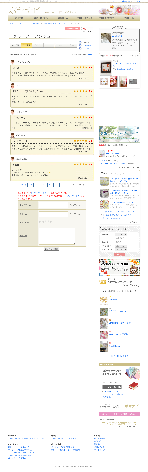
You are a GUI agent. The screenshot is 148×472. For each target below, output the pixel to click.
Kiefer (103, 160)
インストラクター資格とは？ (114, 394)
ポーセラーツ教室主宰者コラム (20, 450)
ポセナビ (19, 18)
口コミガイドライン (40, 192)
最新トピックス (41, 18)
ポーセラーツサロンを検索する (29, 23)
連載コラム (63, 18)
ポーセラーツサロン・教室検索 (63, 439)
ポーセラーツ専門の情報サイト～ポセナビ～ (26, 439)
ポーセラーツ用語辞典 (17, 458)
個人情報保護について (103, 439)
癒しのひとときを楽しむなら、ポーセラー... (119, 218)
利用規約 (97, 441)
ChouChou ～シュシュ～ (126, 69)
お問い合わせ (99, 447)
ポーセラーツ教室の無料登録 (62, 447)
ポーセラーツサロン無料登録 (118, 1)
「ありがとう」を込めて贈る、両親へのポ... (119, 212)
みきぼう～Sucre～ (117, 311)
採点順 (90, 55)
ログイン (136, 1)
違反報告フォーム (73, 195)
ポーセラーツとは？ (110, 392)
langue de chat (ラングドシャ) (113, 163)
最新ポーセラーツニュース (19, 447)
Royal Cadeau (115, 346)
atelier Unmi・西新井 (118, 334)
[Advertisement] (40, 258)
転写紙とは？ (108, 397)
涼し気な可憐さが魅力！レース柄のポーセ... (119, 215)
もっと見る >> (132, 222)
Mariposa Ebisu (112, 153)
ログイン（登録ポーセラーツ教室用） (66, 450)
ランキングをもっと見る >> (128, 167)
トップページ (12, 23)
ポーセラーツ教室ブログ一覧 (19, 455)
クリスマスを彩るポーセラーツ (121, 202)
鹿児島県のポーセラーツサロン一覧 (54, 23)
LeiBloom (113, 300)
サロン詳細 (15, 45)
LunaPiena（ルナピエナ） (121, 323)
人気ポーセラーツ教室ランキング (21, 453)
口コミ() (26, 45)
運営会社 (97, 444)
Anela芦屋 (117, 36)
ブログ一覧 (129, 18)
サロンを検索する (106, 18)
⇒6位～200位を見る (119, 356)
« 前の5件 (22, 185)
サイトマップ (99, 450)
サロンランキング (84, 18)
